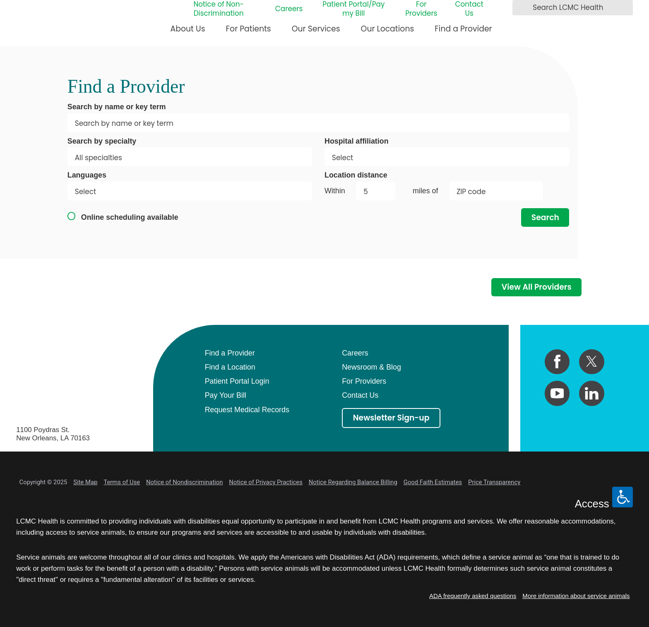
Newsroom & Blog (371, 367)
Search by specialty (102, 141)
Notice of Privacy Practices (266, 482)
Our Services (316, 28)
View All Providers (537, 287)
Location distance (355, 175)
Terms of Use (121, 482)
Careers (289, 9)
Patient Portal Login (237, 381)
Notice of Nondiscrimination (184, 482)
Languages (86, 175)
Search (545, 217)
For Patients (248, 28)
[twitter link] (591, 362)
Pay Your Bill (225, 395)
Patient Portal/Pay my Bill (353, 9)
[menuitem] (188, 32)
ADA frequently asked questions (472, 596)
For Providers (421, 9)
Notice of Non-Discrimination (218, 9)
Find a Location (230, 367)
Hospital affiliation (356, 141)
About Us (188, 28)
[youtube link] (557, 393)
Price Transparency (494, 482)
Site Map (85, 482)
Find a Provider (463, 28)
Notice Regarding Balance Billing (353, 482)
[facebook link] (557, 362)
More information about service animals (576, 596)
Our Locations (387, 28)
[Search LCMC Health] (521, 8)
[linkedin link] (591, 393)
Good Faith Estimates (433, 482)
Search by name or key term (116, 107)
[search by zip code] (496, 191)
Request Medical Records (247, 410)
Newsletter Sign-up (391, 417)
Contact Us (469, 9)
